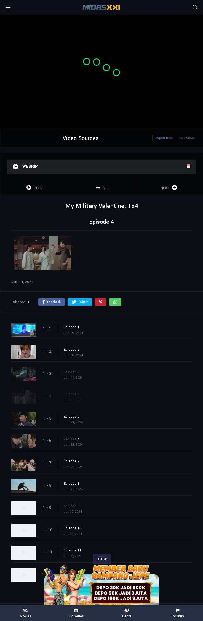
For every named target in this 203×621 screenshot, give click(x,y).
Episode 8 (72, 483)
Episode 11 (72, 550)
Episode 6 (72, 438)
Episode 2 (71, 349)
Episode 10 (73, 528)
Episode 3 (71, 371)
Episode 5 (71, 416)
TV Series (76, 613)
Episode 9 (72, 505)
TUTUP (101, 559)
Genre (126, 613)
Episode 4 (72, 394)
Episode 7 (71, 461)
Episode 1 (71, 327)
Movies (25, 613)
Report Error (164, 138)
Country (177, 613)
